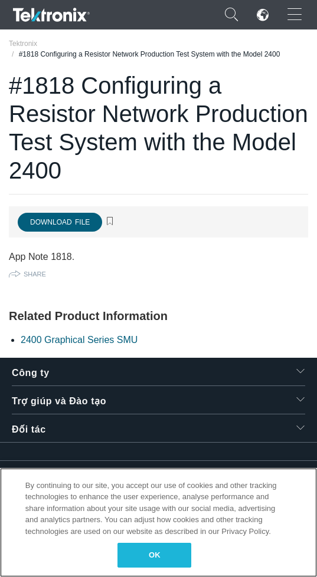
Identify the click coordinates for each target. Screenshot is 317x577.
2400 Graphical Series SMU (79, 340)
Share (35, 274)
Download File (60, 222)
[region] (158, 522)
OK (155, 554)
